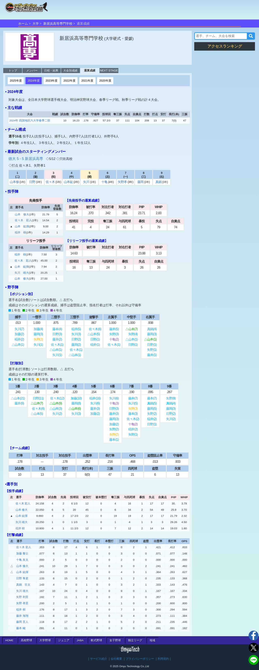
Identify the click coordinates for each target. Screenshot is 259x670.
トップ (12, 70)
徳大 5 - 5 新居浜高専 (26, 159)
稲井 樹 (20, 232)
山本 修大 (22, 214)
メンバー (32, 70)
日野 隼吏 (22, 578)
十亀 (104, 182)
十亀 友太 (22, 559)
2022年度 (69, 80)
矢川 (86, 182)
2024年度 (34, 80)
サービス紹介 (98, 658)
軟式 (96, 640)
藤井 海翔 (22, 615)
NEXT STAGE (109, 70)
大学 (35, 23)
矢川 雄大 (22, 272)
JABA (80, 640)
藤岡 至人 (22, 621)
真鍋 (158, 182)
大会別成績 (70, 70)
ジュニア (63, 640)
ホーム (23, 23)
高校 (26, 640)
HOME (9, 640)
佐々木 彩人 (23, 220)
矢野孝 (122, 182)
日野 (32, 182)
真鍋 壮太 (23, 584)
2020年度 (105, 80)
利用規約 (163, 658)
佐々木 (50, 182)
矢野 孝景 (22, 603)
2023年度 (51, 80)
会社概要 (116, 658)
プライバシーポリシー (140, 658)
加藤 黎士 (22, 553)
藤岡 (140, 182)
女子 (115, 640)
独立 (135, 640)
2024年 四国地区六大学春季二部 (29, 120)
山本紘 (68, 182)
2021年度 (87, 80)
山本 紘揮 (22, 226)
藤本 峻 (20, 628)
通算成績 (89, 70)
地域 (152, 640)
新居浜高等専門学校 (57, 23)
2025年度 (16, 80)
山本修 (14, 182)
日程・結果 (51, 70)
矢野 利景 (22, 597)
